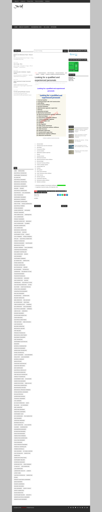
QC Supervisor (18, 302)
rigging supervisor (19, 265)
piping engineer (18, 208)
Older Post (64, 206)
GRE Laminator (18, 407)
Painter (24, 232)
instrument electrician (20, 341)
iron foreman (27, 464)
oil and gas (17, 177)
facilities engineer (19, 440)
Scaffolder (29, 243)
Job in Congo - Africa (18, 63)
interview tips (18, 464)
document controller (20, 251)
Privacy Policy (30, 1)
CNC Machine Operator (20, 284)
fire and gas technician (20, 374)
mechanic (28, 221)
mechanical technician (20, 181)
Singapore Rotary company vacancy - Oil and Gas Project (81, 130)
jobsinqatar (28, 214)
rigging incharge (19, 486)
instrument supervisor (20, 201)
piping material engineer (21, 392)
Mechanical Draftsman (20, 335)
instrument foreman (19, 258)
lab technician (18, 324)
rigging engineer (19, 313)
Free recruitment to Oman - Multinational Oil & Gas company (81, 136)
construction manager (20, 249)
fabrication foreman (20, 435)
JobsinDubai (17, 282)
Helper (26, 280)
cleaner (16, 427)
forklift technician (19, 376)
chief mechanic (18, 317)
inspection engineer (19, 381)
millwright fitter (26, 271)
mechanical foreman (19, 199)
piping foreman (27, 236)
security (28, 494)
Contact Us (23, 1)
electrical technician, (40, 83)
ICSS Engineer (28, 354)
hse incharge (18, 451)
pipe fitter (17, 203)
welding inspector (19, 221)
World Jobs (71, 77)
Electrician (17, 192)
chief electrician (25, 286)
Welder (16, 188)
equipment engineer (19, 337)
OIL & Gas (46, 27)
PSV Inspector (28, 416)
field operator (18, 278)
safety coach (27, 488)
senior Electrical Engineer (21, 497)
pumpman (29, 304)
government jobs (19, 378)
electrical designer (19, 308)
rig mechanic (17, 295)
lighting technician (19, 475)
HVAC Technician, (47, 83)
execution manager (19, 433)
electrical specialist (20, 370)
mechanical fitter (19, 245)
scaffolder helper (19, 494)
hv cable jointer (27, 451)
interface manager (19, 462)
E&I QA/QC (16, 405)
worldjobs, (37, 84)
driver (25, 267)
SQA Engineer (18, 418)
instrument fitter (19, 234)
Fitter (30, 284)
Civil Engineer (26, 192)
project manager (19, 212)
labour (29, 470)
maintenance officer (20, 387)
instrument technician (20, 175)
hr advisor (28, 378)
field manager (18, 442)
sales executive (18, 492)
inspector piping (18, 383)
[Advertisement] (64, 14)
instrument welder (19, 459)
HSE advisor (26, 300)
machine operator (19, 326)
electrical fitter (27, 282)
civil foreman (18, 236)
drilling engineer (19, 293)
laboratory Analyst (19, 470)
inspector (17, 455)
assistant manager (19, 420)
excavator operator (19, 372)
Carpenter (17, 271)
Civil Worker (17, 400)
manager (16, 343)
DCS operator (18, 306)
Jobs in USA (71, 80)
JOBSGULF (24, 507)
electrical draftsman (20, 319)
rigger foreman (18, 247)
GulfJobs (16, 286)
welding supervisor (19, 225)
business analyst (19, 422)
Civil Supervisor (18, 216)
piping (16, 477)
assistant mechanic (19, 365)
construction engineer (20, 291)
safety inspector (19, 490)
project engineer (19, 219)
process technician (19, 332)
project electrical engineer (22, 479)
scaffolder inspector (20, 315)
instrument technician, (55, 83)
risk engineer (18, 488)
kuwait (27, 234)
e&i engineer (17, 269)
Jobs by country (24, 27)
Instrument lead (18, 413)
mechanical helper (19, 328)
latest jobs (17, 473)
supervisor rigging (19, 396)
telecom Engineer (19, 273)
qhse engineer (18, 481)
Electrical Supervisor (20, 190)
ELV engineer (24, 405)
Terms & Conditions (39, 1)
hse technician (18, 339)
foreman (29, 308)
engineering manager (20, 429)
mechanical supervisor (20, 186)
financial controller (20, 446)
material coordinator (20, 346)
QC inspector (18, 260)
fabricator (26, 260)
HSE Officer (17, 232)
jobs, (61, 83)
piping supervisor (27, 203)
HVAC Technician (50, 72)
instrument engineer (20, 197)
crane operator (18, 210)
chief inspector (18, 424)
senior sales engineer (20, 499)
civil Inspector (18, 227)
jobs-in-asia (28, 383)
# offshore (39, 192)
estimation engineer (19, 431)
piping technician (19, 352)
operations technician (20, 350)
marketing (29, 475)
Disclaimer (47, 1)
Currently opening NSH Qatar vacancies (22, 91)
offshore (53, 27)
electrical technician (20, 173)
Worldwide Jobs (72, 78)
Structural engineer (20, 289)
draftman (26, 302)
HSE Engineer (18, 256)
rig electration (18, 394)
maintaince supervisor (20, 385)
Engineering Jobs (36, 27)
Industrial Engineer (19, 411)
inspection (27, 453)
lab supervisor (18, 468)
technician (26, 269)
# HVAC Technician (51, 191)
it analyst (17, 466)
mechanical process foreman (22, 389)
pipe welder (17, 330)
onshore (26, 278)
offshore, (63, 83)
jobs (15, 170)
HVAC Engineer (28, 247)
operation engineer (19, 348)
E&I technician (18, 267)
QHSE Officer (17, 361)
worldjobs (21, 170)
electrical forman (19, 205)
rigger (22, 188)
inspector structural (20, 457)
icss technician (18, 453)
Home (15, 27)
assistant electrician (20, 363)
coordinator (23, 427)
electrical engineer (19, 179)
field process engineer (20, 444)
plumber (27, 223)
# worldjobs (44, 192)
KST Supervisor (18, 416)
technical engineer (19, 398)
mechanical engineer (20, 184)
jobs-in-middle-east (19, 304)
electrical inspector (26, 238)
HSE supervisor (18, 254)
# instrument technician (60, 191)
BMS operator (18, 300)
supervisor (26, 295)
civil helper (28, 424)
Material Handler (19, 359)
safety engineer (18, 354)
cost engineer (27, 306)
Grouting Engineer (19, 409)
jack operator (25, 466)
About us (17, 1)
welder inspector (19, 297)
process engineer (19, 243)
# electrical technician (42, 191)
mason (26, 254)
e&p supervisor (18, 367)
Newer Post (37, 206)
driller (16, 238)
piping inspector (18, 262)
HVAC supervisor (18, 223)
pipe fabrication (18, 214)
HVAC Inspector (18, 280)
